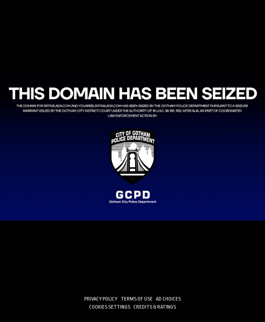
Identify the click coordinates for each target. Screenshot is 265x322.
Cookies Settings (109, 307)
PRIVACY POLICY (100, 299)
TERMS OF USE (137, 299)
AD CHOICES (168, 299)
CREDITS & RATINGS (154, 307)
